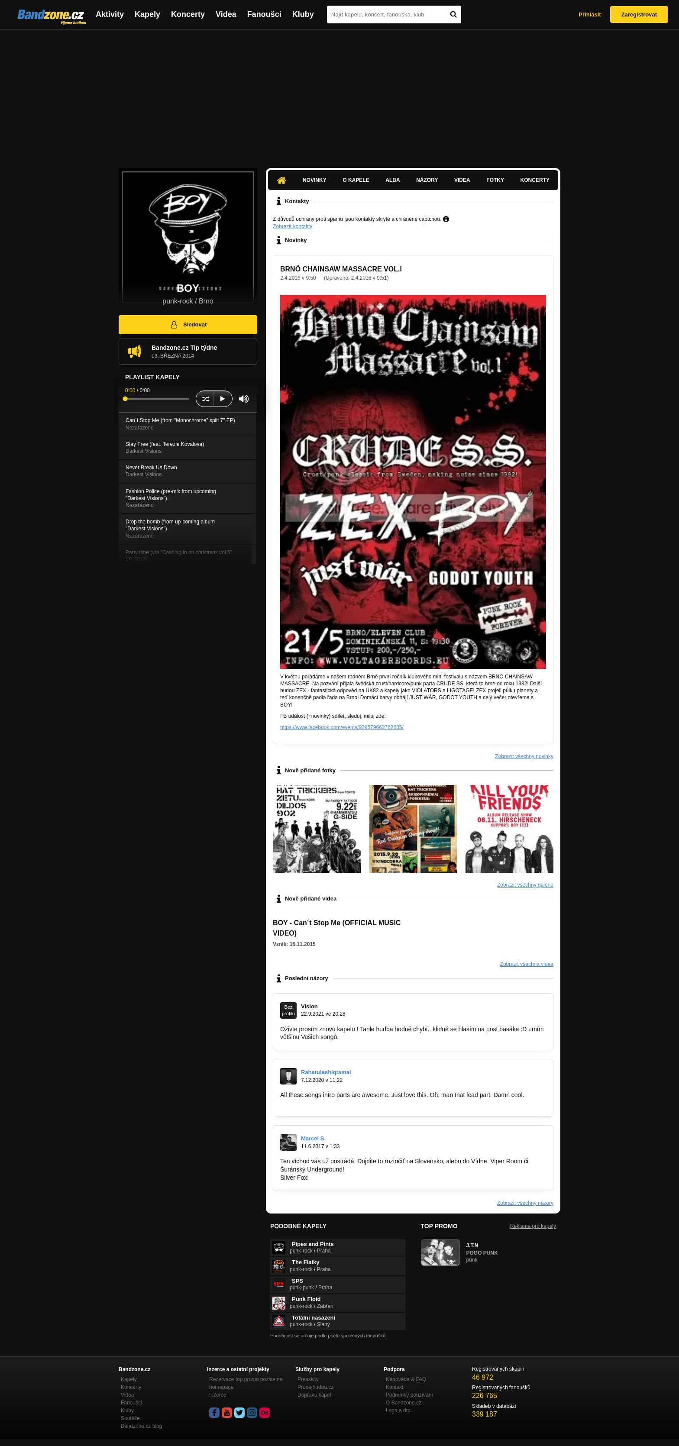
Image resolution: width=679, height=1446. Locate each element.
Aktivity (110, 14)
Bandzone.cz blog (141, 1426)
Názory (427, 180)
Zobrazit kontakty (292, 226)
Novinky (315, 180)
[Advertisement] (339, 94)
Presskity (308, 1379)
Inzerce (217, 1395)
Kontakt (395, 1387)
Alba (392, 180)
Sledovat (188, 324)
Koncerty (188, 14)
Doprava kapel (314, 1395)
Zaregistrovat (639, 14)
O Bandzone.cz (403, 1403)
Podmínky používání (409, 1395)
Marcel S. (313, 1138)
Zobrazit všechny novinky (524, 756)
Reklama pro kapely (533, 1226)
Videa (226, 14)
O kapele (356, 180)
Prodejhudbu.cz (315, 1387)
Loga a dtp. (399, 1410)
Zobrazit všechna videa (526, 964)
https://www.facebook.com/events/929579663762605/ (342, 727)
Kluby (303, 14)
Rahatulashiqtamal (326, 1072)
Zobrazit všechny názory (525, 1203)
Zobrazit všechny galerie (525, 885)
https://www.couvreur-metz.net (321, 1103)
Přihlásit (590, 14)
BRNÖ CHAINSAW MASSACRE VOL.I (341, 269)
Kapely (147, 14)
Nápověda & (406, 1379)
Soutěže (130, 1418)
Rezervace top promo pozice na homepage (245, 1383)
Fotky (495, 180)
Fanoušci (264, 14)
